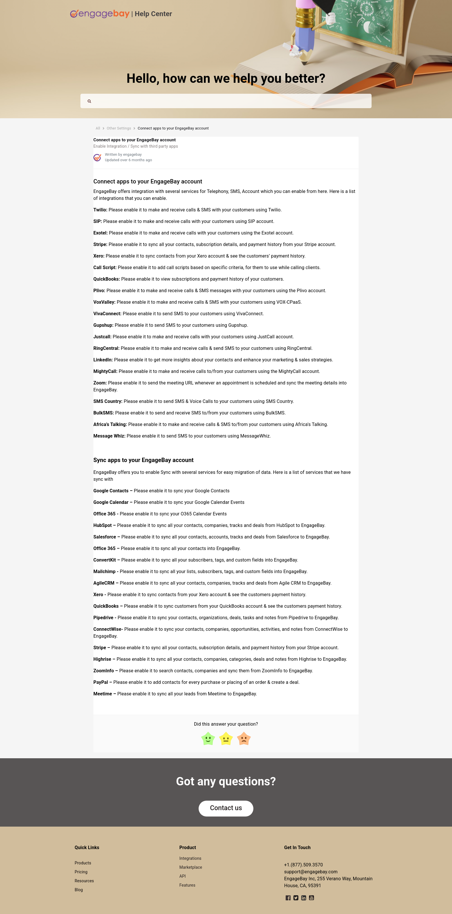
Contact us (226, 808)
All (98, 128)
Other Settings (119, 128)
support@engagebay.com (311, 871)
